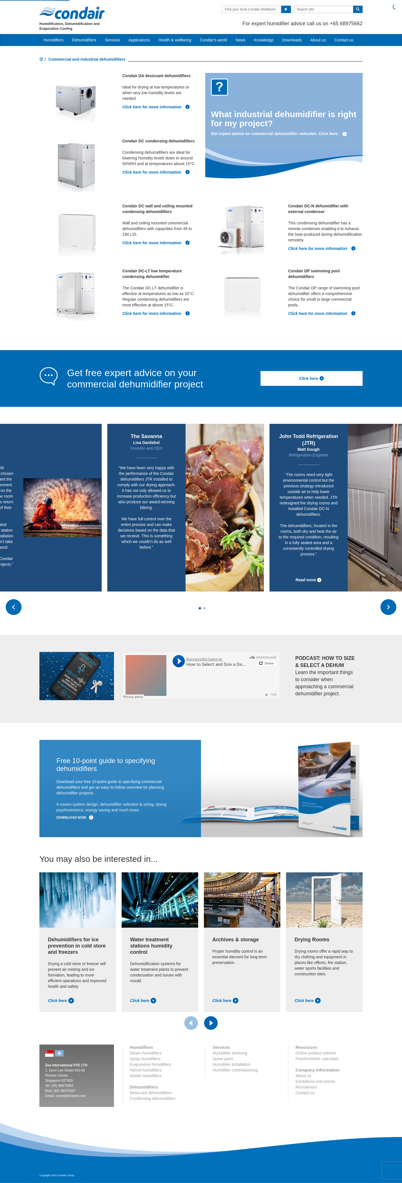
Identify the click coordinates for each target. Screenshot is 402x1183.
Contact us (344, 40)
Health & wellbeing (174, 40)
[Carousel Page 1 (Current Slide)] (200, 608)
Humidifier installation (231, 1064)
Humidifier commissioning (235, 1070)
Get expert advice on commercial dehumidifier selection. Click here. (279, 133)
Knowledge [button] (264, 40)
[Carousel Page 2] (204, 608)
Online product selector (315, 1053)
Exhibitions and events (315, 1081)
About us (318, 40)
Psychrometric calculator (317, 1058)
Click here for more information (156, 107)
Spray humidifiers (145, 1058)
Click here (311, 378)
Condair (72, 12)
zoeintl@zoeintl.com (71, 1096)
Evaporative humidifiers (150, 1064)
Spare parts (223, 1058)
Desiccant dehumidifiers (151, 1093)
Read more (308, 580)
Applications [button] (139, 40)
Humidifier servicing (230, 1053)
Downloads (292, 40)
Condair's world (213, 40)
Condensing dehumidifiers (153, 1098)
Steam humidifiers (146, 1053)
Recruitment (306, 1087)
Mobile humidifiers (146, 1075)
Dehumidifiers (84, 40)
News (241, 40)
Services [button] (112, 40)
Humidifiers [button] (54, 40)
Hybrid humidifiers (146, 1070)
